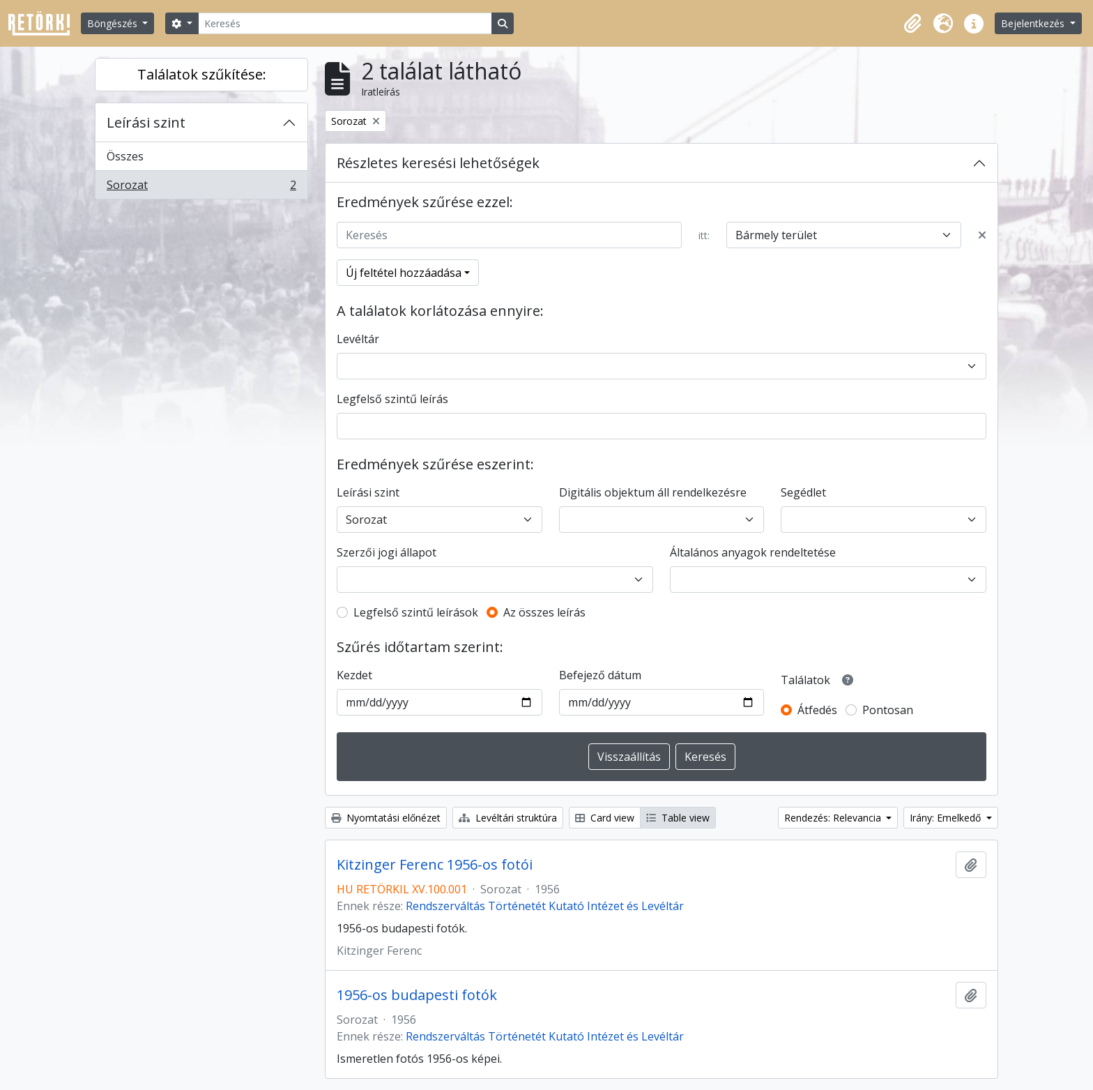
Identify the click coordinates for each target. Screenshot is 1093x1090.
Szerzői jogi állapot (386, 552)
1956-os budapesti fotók (417, 995)
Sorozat (201, 187)
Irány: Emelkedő (947, 817)
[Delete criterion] (982, 235)
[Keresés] (345, 23)
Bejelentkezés (1034, 23)
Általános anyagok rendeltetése (753, 552)
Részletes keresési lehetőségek (438, 162)
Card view (604, 817)
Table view (678, 817)
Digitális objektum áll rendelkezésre (653, 492)
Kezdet (354, 675)
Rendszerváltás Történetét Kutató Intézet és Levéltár (545, 906)
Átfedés (817, 710)
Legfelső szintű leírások (415, 612)
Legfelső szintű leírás (392, 399)
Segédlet (803, 492)
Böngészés (113, 23)
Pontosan (887, 710)
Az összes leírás (544, 612)
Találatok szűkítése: (201, 74)
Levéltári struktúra (508, 817)
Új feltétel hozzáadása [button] (403, 272)
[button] (912, 23)
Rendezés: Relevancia (834, 817)
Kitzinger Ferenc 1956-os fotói (435, 864)
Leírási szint (146, 122)
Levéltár (358, 339)
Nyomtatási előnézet (386, 817)
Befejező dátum (600, 675)
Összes (125, 156)
